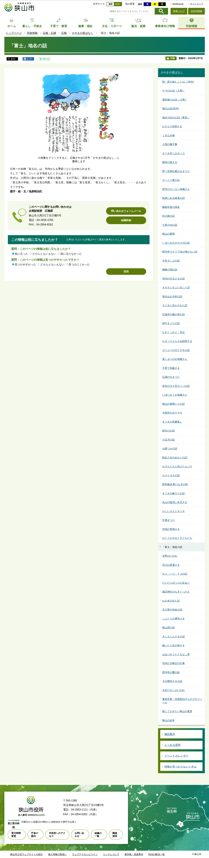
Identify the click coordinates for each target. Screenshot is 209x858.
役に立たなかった (71, 253)
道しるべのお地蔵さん (174, 359)
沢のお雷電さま (171, 564)
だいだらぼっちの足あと (176, 582)
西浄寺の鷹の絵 (171, 672)
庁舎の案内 (34, 834)
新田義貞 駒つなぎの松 (175, 484)
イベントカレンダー (176, 755)
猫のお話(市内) (170, 108)
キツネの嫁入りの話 (173, 493)
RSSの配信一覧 (156, 854)
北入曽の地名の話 (172, 609)
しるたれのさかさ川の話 (176, 242)
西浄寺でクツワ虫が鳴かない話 (179, 251)
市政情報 (32, 33)
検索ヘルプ (179, 11)
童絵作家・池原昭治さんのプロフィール (182, 701)
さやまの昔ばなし (82, 33)
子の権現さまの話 (172, 681)
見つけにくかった (79, 264)
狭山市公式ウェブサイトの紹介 (26, 854)
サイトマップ (196, 4)
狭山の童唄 (168, 233)
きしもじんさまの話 (173, 636)
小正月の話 (168, 439)
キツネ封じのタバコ (173, 153)
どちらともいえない (44, 253)
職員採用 (114, 834)
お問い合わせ (79, 834)
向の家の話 (168, 215)
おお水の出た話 (171, 600)
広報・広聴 (49, 33)
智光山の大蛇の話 (172, 296)
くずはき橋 (168, 135)
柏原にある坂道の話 (173, 198)
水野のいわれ (169, 555)
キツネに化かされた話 (174, 305)
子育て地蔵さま (171, 368)
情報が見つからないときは (180, 766)
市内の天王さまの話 (173, 278)
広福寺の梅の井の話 (173, 314)
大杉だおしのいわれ (173, 690)
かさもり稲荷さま (172, 126)
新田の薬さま (169, 162)
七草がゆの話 (169, 224)
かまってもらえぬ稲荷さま (177, 341)
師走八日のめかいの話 (174, 457)
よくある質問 (172, 745)
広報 (64, 33)
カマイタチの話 (171, 475)
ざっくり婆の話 (171, 180)
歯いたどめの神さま (173, 645)
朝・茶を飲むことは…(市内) (178, 81)
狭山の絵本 (168, 720)
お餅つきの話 (169, 448)
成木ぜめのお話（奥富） (176, 117)
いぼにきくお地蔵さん (174, 394)
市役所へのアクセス (57, 834)
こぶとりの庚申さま (173, 618)
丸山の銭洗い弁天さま (174, 502)
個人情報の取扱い (57, 854)
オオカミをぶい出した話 (176, 287)
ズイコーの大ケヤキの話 (176, 350)
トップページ (14, 33)
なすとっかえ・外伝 (173, 332)
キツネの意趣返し (172, 421)
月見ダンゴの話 (171, 260)
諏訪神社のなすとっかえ (176, 591)
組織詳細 (126, 220)
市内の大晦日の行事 (173, 663)
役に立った (21, 253)
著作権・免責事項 (133, 854)
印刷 (172, 58)
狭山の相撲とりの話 (173, 403)
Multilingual (177, 4)
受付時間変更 (16, 834)
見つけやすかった (25, 264)
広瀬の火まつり (171, 376)
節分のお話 (168, 430)
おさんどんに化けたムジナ (177, 466)
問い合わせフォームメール (126, 211)
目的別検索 (196, 11)
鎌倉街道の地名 (171, 207)
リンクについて (111, 854)
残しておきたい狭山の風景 (177, 711)
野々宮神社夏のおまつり (176, 171)
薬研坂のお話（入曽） (174, 99)
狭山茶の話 (168, 627)
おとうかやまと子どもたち (177, 538)
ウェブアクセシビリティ (85, 854)
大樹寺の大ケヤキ (172, 412)
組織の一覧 (98, 834)
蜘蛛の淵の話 (169, 269)
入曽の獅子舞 (169, 144)
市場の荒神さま (171, 529)
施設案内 (169, 734)
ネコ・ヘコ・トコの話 (174, 573)
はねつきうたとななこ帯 (176, 654)
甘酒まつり (168, 520)
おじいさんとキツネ (173, 511)
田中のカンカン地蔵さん (176, 189)
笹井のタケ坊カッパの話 (176, 386)
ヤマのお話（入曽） (173, 90)
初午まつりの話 (171, 323)
